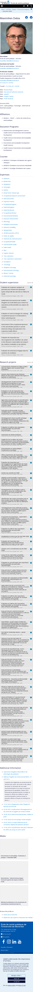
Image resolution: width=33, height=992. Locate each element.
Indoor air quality (9, 236)
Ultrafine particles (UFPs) (11, 233)
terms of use (22, 985)
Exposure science (9, 201)
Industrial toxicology (10, 276)
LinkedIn (6, 94)
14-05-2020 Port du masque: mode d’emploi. (17, 819)
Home (2, 9)
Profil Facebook (8, 98)
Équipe (14, 9)
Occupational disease (10, 213)
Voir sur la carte (7, 934)
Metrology (7, 221)
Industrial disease (9, 210)
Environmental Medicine (11, 216)
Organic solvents (9, 253)
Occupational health (9, 241)
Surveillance (7, 262)
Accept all (16, 981)
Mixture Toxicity (8, 273)
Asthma (6, 190)
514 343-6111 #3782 (6, 83)
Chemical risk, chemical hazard (13, 239)
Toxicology (7, 264)
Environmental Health (10, 244)
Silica (5, 250)
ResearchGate (8, 90)
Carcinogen (7, 187)
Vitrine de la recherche (10, 914)
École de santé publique (20, 3)
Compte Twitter (9, 96)
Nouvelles (3, 947)
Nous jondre (6, 937)
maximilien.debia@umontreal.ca (9, 61)
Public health (7, 247)
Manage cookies (16, 975)
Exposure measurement (11, 219)
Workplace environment (11, 224)
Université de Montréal (4, 2)
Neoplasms (7, 184)
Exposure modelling (9, 227)
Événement (9, 947)
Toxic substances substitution (13, 259)
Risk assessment (9, 198)
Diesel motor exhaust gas (11, 193)
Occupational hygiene (10, 204)
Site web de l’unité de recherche (13, 92)
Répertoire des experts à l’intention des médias (18, 917)
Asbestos (6, 178)
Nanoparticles (8, 230)
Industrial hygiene (9, 207)
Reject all (16, 978)
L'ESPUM (8, 9)
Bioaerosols (7, 181)
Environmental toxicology (11, 270)
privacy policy (11, 985)
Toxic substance (8, 256)
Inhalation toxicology (10, 267)
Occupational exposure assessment (14, 196)
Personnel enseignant (23, 9)
